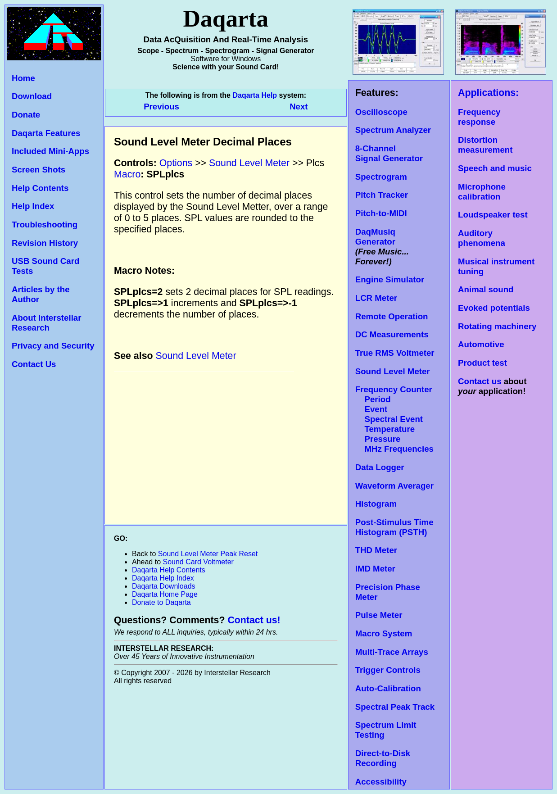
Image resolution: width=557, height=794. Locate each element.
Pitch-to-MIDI (381, 213)
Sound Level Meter (392, 371)
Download (32, 96)
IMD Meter (375, 568)
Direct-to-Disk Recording (382, 758)
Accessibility (381, 781)
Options (176, 163)
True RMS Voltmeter (395, 353)
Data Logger (379, 467)
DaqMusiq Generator (375, 236)
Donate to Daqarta (161, 602)
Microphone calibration (482, 191)
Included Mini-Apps (50, 151)
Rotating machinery (497, 326)
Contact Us (34, 364)
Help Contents (40, 188)
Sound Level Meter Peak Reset (208, 554)
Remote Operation (391, 316)
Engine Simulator (389, 279)
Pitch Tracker (381, 195)
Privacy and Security (53, 345)
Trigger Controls (388, 670)
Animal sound (485, 289)
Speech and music (495, 168)
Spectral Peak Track (395, 707)
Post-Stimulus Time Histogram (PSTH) (394, 527)
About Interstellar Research (46, 322)
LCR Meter (376, 298)
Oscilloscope (381, 112)
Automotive (481, 344)
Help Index (33, 206)
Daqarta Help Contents (168, 570)
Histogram (376, 503)
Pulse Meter (379, 615)
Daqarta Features (46, 133)
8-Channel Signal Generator (389, 153)
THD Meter (376, 550)
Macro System (383, 633)
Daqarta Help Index (163, 578)
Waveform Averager (394, 485)
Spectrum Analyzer (393, 130)
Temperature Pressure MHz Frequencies (394, 439)
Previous (162, 106)
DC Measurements (392, 334)
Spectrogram (381, 176)
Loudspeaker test (492, 214)
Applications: (488, 92)
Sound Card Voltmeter (198, 562)
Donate (26, 114)
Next (299, 106)
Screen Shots (38, 169)
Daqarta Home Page (165, 594)
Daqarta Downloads (163, 586)
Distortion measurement (485, 144)
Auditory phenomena (481, 238)
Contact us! (253, 620)
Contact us (479, 381)
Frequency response (479, 117)
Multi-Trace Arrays (391, 652)
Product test (482, 363)
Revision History (45, 243)
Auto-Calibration (388, 688)
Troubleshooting (44, 224)
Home (23, 78)
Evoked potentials (494, 308)
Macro (127, 174)
